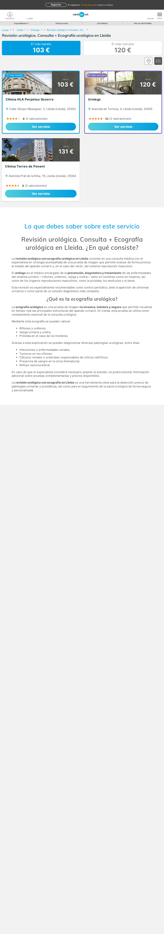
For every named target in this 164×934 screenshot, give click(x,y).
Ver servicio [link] (41, 127)
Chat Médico (102, 23)
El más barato (41, 48)
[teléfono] (30, 14)
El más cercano (123, 48)
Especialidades (21, 23)
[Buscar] (150, 14)
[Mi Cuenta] (10, 14)
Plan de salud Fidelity (143, 23)
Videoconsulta (61, 23)
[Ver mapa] (148, 61)
